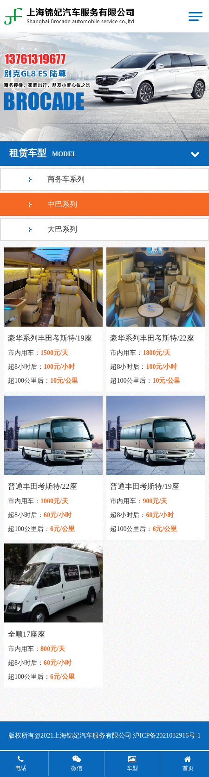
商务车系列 (66, 179)
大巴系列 (62, 229)
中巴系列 (62, 204)
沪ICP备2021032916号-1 (166, 735)
